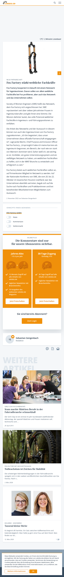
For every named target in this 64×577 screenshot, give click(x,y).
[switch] (9, 217)
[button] (33, 571)
